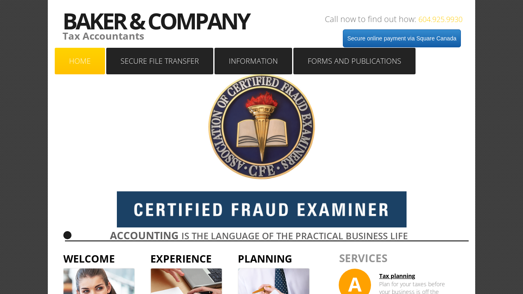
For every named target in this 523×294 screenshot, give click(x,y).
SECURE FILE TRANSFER (160, 61)
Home (80, 61)
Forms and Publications (354, 61)
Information (253, 61)
